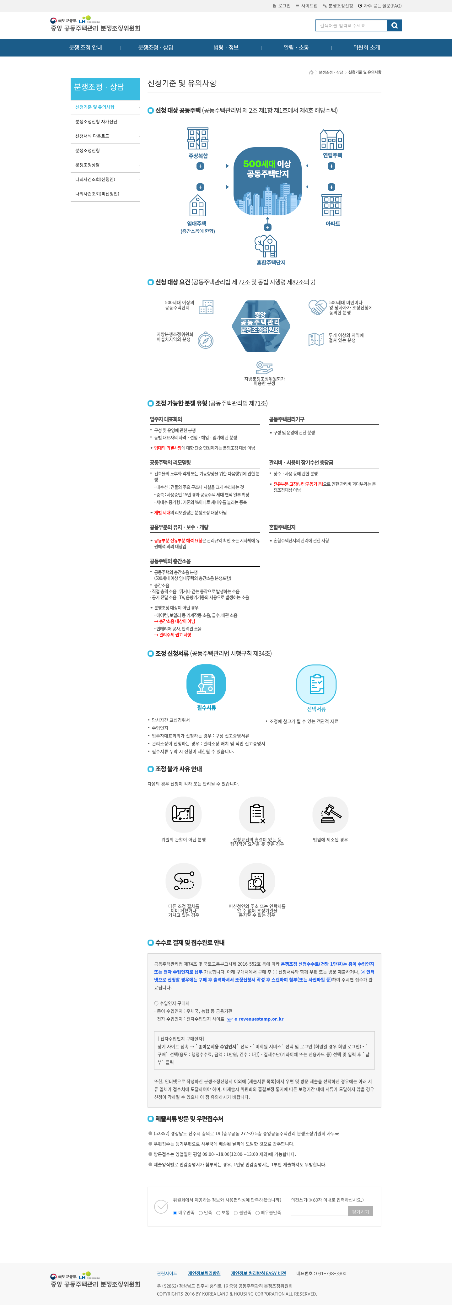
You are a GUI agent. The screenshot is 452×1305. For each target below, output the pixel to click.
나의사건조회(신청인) (95, 179)
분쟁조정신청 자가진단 (96, 121)
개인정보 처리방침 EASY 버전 (258, 1273)
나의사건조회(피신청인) (97, 194)
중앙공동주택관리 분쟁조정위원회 (95, 24)
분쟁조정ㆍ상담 (155, 48)
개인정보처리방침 (204, 1273)
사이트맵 (307, 5)
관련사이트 (167, 1273)
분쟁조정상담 (87, 165)
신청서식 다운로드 (92, 136)
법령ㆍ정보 (226, 48)
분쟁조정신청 (338, 5)
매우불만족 (271, 1212)
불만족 (245, 1212)
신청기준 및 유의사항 (94, 107)
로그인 (282, 5)
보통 (226, 1212)
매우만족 (186, 1212)
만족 (208, 1212)
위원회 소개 (366, 48)
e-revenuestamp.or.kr (259, 1019)
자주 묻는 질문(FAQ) (380, 5)
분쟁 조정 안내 (85, 48)
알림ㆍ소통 (296, 48)
